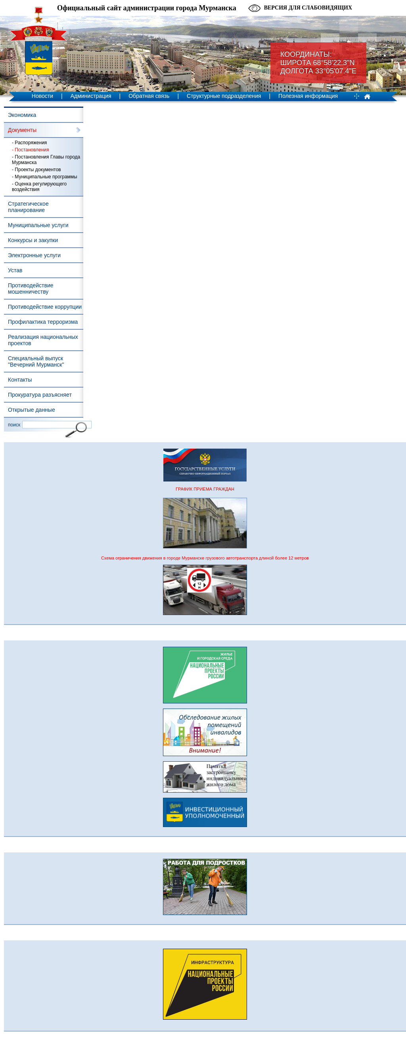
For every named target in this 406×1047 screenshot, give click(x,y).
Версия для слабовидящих (308, 8)
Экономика (22, 115)
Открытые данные (31, 410)
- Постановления (30, 150)
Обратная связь (148, 96)
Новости (42, 96)
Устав (15, 270)
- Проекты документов (36, 169)
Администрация (91, 96)
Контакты (20, 379)
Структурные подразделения (224, 96)
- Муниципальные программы (44, 177)
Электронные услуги (34, 255)
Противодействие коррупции (45, 307)
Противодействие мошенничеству (31, 288)
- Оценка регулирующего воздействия (39, 186)
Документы (22, 130)
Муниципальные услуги (38, 225)
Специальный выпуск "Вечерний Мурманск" (36, 361)
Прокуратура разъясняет (40, 395)
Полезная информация (308, 96)
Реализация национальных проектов (43, 340)
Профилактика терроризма (43, 322)
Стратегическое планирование (28, 207)
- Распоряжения (29, 142)
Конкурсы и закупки (33, 240)
